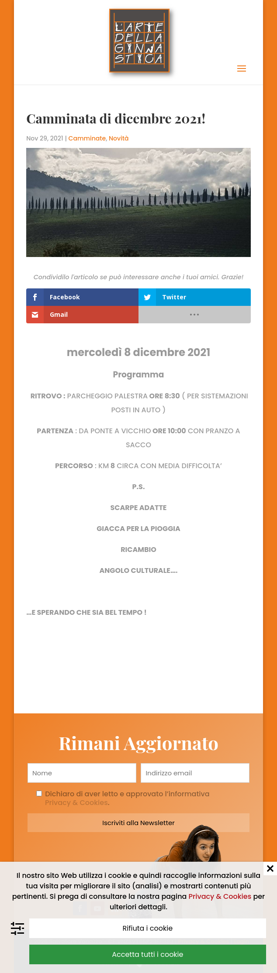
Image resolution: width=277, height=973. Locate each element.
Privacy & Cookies (220, 896)
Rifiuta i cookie (148, 928)
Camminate (87, 138)
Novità (119, 138)
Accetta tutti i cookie (147, 954)
